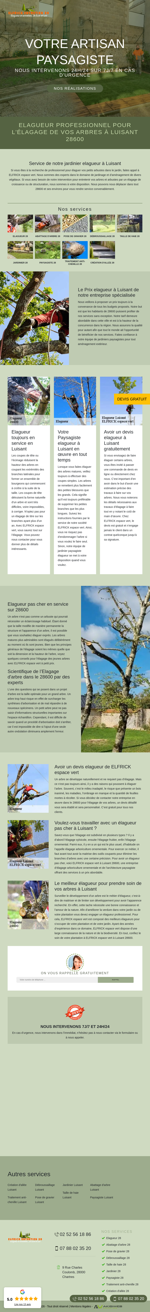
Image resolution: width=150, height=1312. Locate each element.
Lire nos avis (22, 1304)
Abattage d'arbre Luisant (100, 1187)
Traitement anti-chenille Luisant (17, 1200)
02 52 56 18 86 (88, 1298)
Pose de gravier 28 (117, 1251)
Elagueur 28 (113, 1238)
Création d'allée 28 (117, 1291)
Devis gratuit (132, 399)
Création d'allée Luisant (17, 1187)
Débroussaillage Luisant (45, 1187)
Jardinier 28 (113, 1271)
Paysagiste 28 (114, 1277)
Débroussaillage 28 (118, 1257)
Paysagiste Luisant (101, 1197)
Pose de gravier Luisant (44, 1200)
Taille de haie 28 (116, 1264)
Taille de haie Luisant (71, 1195)
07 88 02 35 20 (128, 1298)
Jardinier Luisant (73, 1185)
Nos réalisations (75, 88)
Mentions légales (81, 1306)
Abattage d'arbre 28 (118, 1244)
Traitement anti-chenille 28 (122, 1284)
